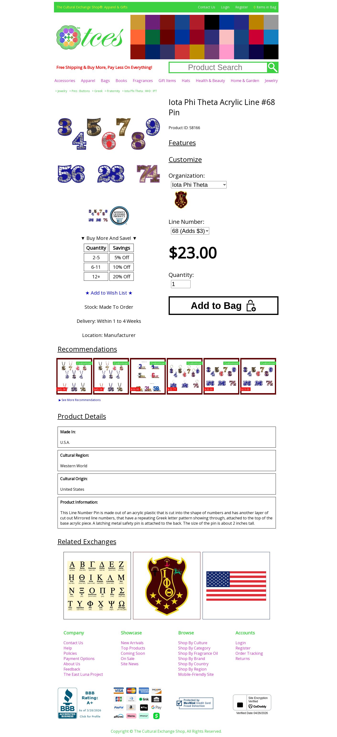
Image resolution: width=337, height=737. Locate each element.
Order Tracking (249, 653)
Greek (98, 91)
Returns (242, 658)
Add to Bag (223, 305)
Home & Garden (245, 80)
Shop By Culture (192, 642)
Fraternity (113, 91)
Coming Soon (133, 653)
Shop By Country (193, 663)
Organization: (187, 175)
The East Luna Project (83, 674)
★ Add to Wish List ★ (109, 293)
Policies (70, 653)
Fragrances (143, 80)
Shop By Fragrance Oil (198, 653)
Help (68, 648)
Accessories (64, 80)
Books (121, 80)
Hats (186, 80)
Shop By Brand (191, 658)
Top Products (133, 648)
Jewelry (271, 80)
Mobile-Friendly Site (196, 674)
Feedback (72, 669)
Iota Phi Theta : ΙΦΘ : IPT (140, 91)
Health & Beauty (210, 80)
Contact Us (206, 7)
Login (225, 7)
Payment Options (79, 658)
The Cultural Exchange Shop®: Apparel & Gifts (92, 7)
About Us (72, 663)
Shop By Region (192, 669)
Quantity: (181, 275)
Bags (105, 80)
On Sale (127, 658)
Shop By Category (194, 648)
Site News (130, 663)
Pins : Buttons (81, 91)
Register (241, 7)
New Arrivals (132, 642)
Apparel (88, 80)
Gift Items (167, 80)
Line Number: (186, 222)
